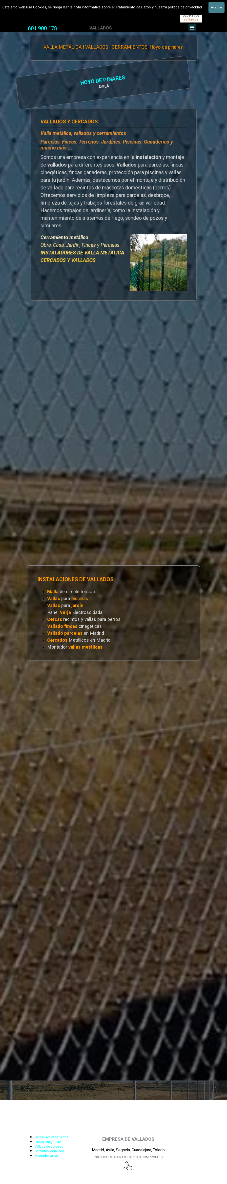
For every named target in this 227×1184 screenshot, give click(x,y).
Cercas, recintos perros (51, 1137)
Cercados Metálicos (49, 1151)
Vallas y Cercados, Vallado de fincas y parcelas (59, 11)
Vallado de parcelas (49, 1146)
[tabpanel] (42, 28)
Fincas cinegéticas (48, 1142)
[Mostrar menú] (192, 27)
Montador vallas (46, 1156)
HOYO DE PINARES (55, 80)
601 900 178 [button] (42, 28)
